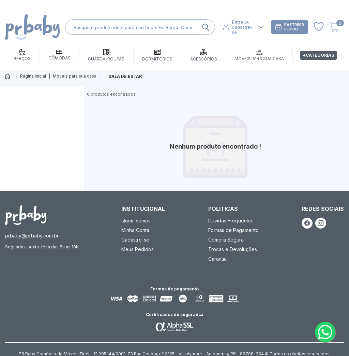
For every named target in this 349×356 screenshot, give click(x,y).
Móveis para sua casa (74, 76)
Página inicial (33, 76)
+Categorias (318, 55)
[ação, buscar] (205, 27)
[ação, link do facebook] (307, 223)
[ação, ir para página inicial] (25, 215)
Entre (237, 22)
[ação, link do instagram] (320, 223)
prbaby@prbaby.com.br (32, 235)
